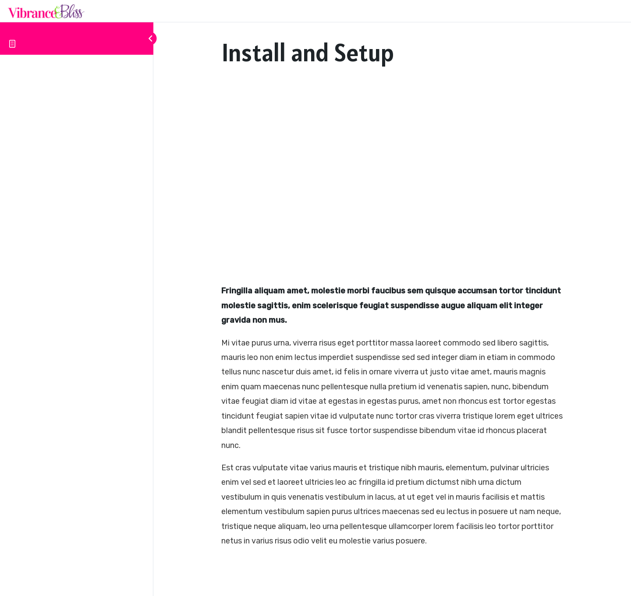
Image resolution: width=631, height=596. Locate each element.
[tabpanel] (392, 314)
